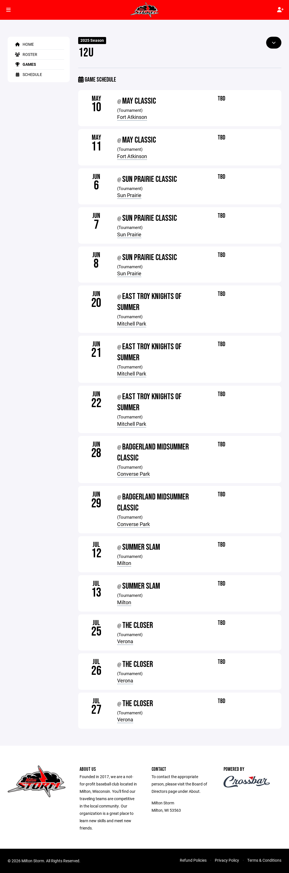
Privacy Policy (227, 860)
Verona (125, 641)
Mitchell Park (131, 323)
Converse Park (133, 473)
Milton (124, 563)
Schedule (27, 74)
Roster (25, 54)
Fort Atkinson (132, 117)
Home (23, 44)
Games (24, 64)
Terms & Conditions (264, 860)
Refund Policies (193, 860)
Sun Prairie (129, 195)
